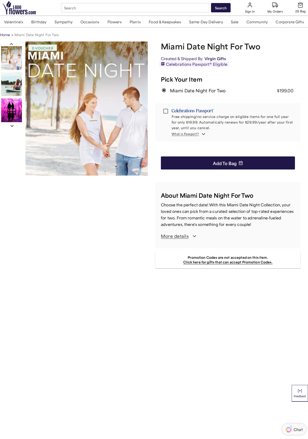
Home (5, 34)
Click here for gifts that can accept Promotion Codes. (227, 261)
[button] (14, 21)
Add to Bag (228, 163)
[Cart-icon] (300, 7)
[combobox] (135, 7)
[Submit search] (221, 7)
